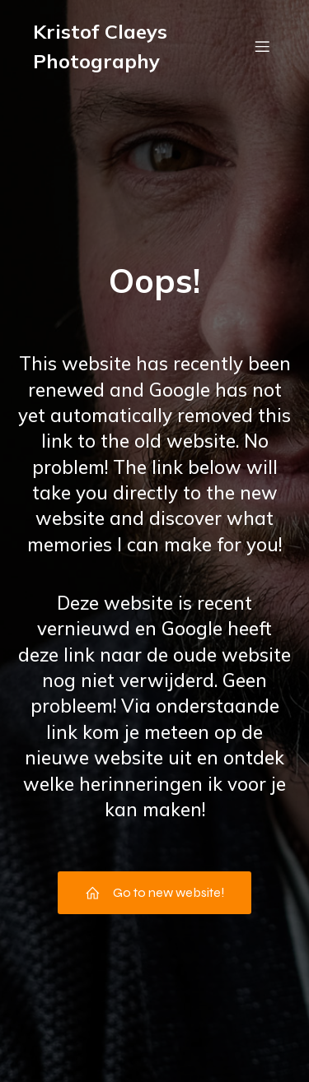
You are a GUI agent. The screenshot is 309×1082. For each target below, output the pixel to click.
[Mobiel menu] (262, 46)
